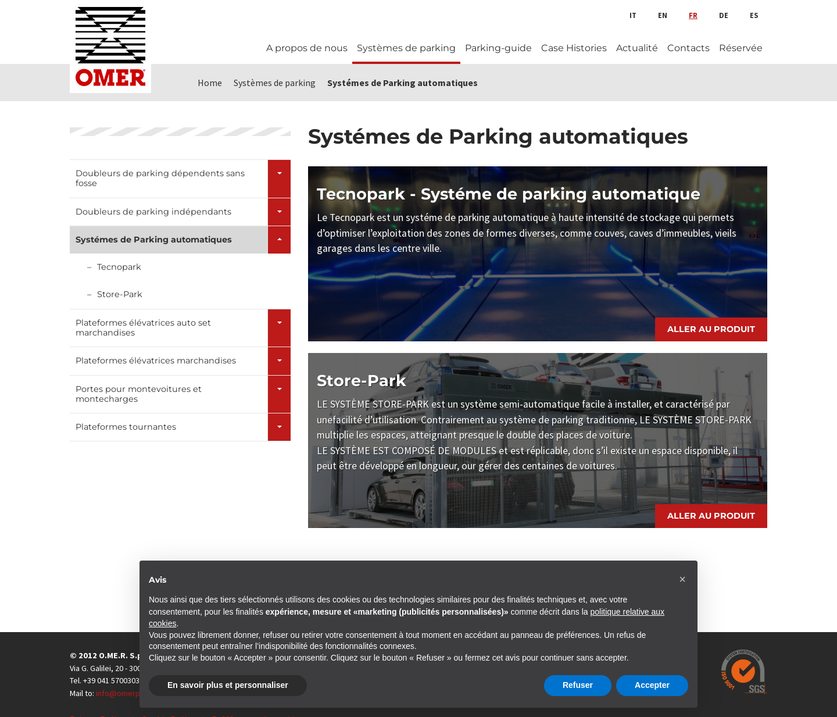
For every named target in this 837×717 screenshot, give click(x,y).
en (662, 15)
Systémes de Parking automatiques (154, 239)
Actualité (637, 47)
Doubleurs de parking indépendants (153, 211)
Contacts (688, 47)
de (723, 15)
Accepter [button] (652, 685)
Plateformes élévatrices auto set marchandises (143, 328)
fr (693, 15)
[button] (682, 579)
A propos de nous (307, 47)
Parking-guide (498, 47)
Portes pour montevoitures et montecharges (139, 394)
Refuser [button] (578, 685)
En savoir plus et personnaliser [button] (227, 685)
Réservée (741, 47)
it (632, 15)
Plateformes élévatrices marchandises (156, 360)
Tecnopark (119, 267)
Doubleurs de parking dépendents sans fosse (160, 178)
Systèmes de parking (406, 47)
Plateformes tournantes (126, 427)
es (754, 15)
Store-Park (119, 294)
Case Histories (574, 47)
